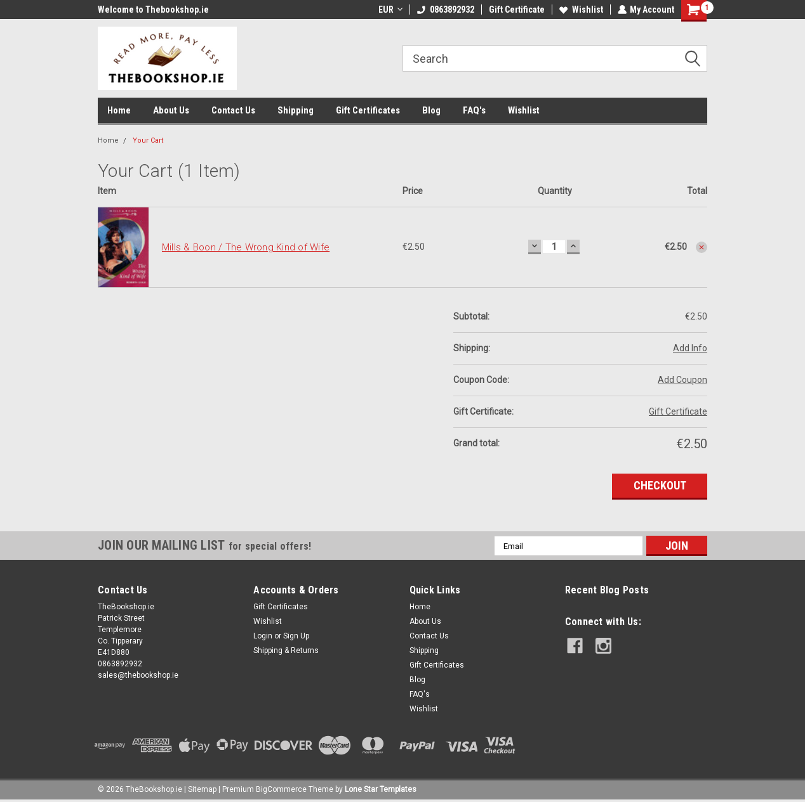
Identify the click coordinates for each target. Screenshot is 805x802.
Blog (431, 110)
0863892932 (445, 9)
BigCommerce (281, 789)
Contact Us (233, 110)
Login (262, 635)
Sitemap (202, 789)
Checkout (660, 485)
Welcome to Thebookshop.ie (153, 9)
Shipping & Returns (286, 650)
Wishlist (580, 9)
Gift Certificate (516, 9)
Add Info (690, 348)
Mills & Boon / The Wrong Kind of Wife (245, 247)
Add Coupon (682, 380)
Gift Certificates (368, 110)
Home (119, 110)
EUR (390, 9)
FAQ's (474, 110)
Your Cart (148, 140)
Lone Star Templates (380, 789)
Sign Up (296, 635)
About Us (171, 110)
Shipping (295, 110)
